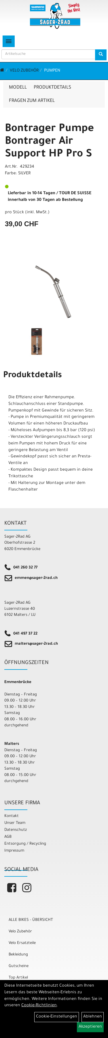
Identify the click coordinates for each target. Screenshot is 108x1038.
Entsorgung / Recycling (25, 844)
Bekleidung (18, 955)
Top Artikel (18, 978)
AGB (8, 837)
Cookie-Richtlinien (39, 1005)
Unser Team (14, 823)
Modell (18, 87)
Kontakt (11, 816)
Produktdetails (52, 87)
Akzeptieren (90, 1027)
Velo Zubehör (24, 71)
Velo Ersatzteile (22, 943)
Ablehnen (92, 1017)
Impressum (14, 851)
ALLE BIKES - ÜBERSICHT (31, 920)
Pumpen (52, 71)
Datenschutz (15, 830)
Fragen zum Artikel (32, 101)
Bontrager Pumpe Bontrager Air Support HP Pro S (49, 142)
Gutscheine (19, 966)
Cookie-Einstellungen (56, 1017)
